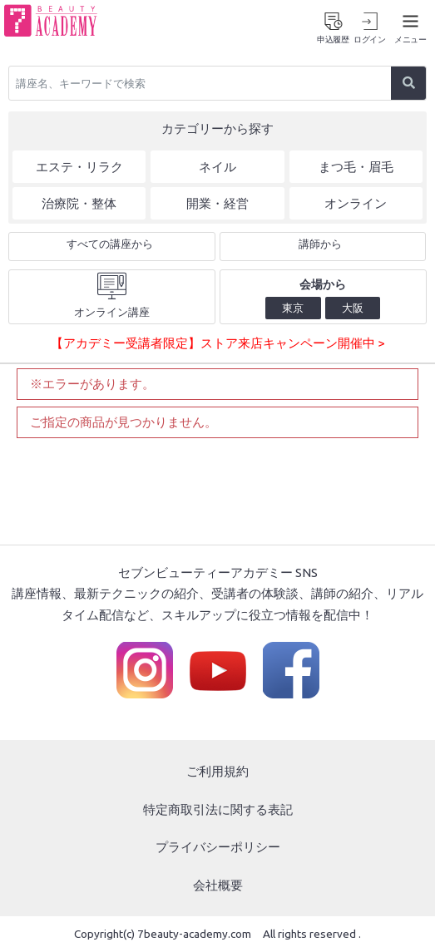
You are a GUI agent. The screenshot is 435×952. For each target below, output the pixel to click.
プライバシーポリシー (218, 847)
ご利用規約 (217, 771)
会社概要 (218, 885)
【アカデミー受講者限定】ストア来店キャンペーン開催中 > (217, 343)
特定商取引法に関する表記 (218, 809)
